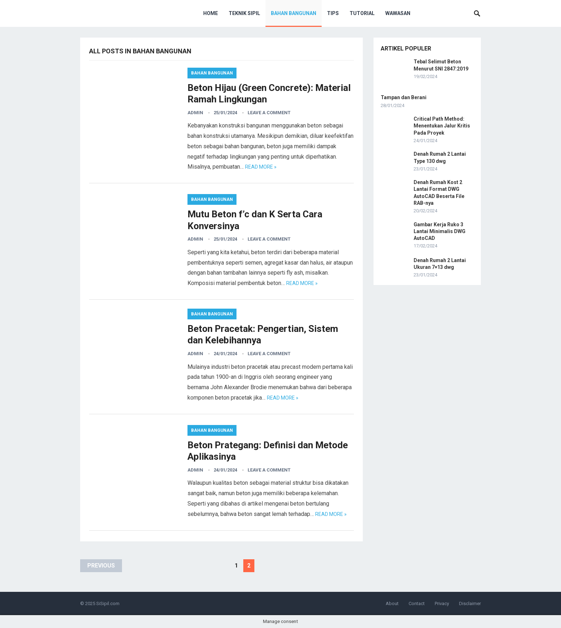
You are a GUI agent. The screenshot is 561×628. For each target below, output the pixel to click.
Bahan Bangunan (293, 13)
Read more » (261, 167)
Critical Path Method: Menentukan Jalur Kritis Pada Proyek (442, 125)
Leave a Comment (269, 112)
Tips (333, 13)
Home (210, 13)
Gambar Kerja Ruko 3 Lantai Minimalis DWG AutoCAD (439, 231)
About (392, 603)
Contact (417, 603)
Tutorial (362, 13)
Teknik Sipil (244, 13)
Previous (101, 565)
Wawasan (397, 13)
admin (195, 112)
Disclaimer (470, 603)
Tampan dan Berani (403, 97)
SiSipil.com (107, 603)
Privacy (442, 603)
